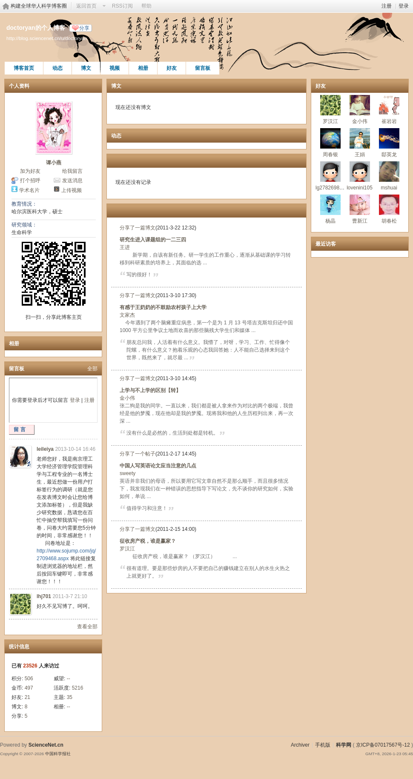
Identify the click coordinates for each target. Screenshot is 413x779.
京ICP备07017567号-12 (383, 745)
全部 (92, 369)
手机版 (322, 745)
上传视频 (71, 190)
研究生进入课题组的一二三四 (153, 240)
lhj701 (44, 596)
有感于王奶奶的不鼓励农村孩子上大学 (163, 307)
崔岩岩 (389, 121)
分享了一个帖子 (137, 454)
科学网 (343, 745)
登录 (404, 6)
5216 (77, 688)
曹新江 (359, 221)
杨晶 (330, 221)
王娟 (360, 155)
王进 (125, 247)
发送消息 (72, 180)
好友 (171, 68)
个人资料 (19, 86)
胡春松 (389, 221)
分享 (84, 28)
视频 (114, 68)
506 (29, 679)
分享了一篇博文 (137, 228)
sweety (127, 473)
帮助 (146, 6)
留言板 (202, 68)
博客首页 (24, 68)
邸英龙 (389, 155)
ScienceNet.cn (46, 745)
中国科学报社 (58, 753)
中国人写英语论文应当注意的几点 (158, 466)
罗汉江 (127, 549)
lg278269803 (330, 188)
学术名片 (29, 190)
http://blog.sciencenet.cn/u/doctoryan (46, 38)
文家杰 (127, 315)
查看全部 (87, 627)
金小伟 (127, 398)
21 (27, 697)
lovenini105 (360, 188)
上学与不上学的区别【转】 (150, 390)
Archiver (300, 745)
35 (69, 697)
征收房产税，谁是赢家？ (148, 541)
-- (68, 679)
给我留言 (72, 171)
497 (29, 688)
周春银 (330, 155)
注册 (386, 6)
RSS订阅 (122, 6)
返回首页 (86, 6)
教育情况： (24, 204)
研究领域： (24, 225)
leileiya (45, 449)
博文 (86, 68)
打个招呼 (30, 180)
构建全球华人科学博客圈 (39, 6)
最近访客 (325, 244)
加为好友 (30, 171)
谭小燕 (53, 163)
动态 (57, 68)
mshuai (389, 188)
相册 (143, 68)
